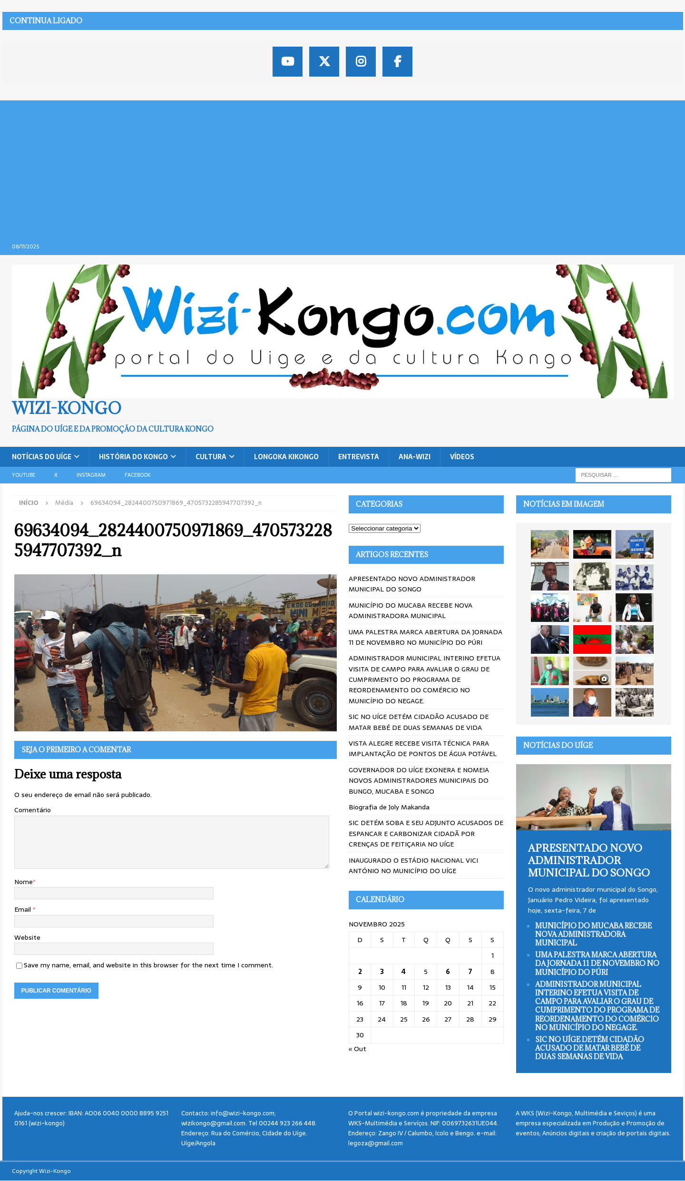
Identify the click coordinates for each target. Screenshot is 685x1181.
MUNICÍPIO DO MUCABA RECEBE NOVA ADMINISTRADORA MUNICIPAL (410, 610)
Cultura (211, 457)
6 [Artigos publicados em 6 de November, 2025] (448, 971)
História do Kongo (133, 457)
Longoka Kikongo (286, 457)
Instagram (91, 475)
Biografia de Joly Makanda (389, 807)
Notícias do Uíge (41, 457)
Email (23, 909)
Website (27, 937)
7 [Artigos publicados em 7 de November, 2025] (470, 971)
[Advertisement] (342, 167)
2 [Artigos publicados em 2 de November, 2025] (360, 971)
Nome (23, 881)
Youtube (23, 475)
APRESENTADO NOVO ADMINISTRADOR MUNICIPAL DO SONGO (412, 583)
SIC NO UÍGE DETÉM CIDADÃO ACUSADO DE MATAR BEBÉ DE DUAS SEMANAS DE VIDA (419, 721)
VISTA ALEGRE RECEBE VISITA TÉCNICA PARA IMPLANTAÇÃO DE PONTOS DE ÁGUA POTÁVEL (423, 748)
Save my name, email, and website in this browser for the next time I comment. (148, 965)
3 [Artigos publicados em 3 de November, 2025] (382, 971)
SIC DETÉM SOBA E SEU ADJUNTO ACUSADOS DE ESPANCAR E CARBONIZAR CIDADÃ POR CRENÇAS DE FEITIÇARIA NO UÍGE (426, 833)
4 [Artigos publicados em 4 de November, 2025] (403, 971)
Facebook (138, 475)
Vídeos (462, 457)
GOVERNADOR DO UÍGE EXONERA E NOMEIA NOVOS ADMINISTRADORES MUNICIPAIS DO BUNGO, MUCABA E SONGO (419, 781)
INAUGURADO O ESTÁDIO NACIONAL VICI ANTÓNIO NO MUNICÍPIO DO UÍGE (413, 865)
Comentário (32, 810)
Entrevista (358, 457)
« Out (357, 1048)
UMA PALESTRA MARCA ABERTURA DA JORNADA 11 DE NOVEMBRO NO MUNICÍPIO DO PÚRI (425, 637)
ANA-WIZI (415, 457)
